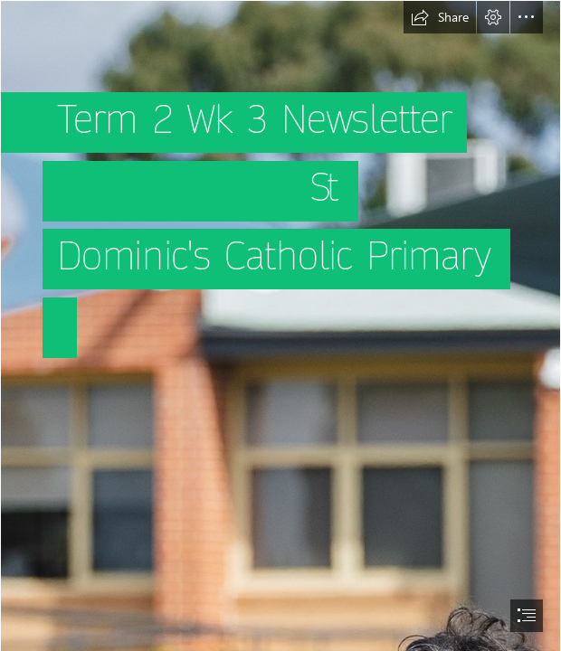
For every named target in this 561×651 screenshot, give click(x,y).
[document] (280, 325)
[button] (440, 17)
